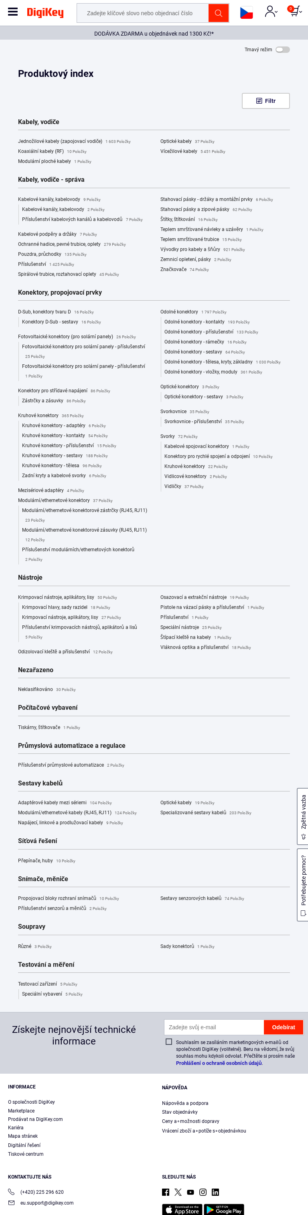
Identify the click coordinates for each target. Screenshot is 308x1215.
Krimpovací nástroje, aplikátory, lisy (67, 597)
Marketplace (21, 1111)
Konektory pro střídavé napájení (64, 391)
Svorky (179, 437)
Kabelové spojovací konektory (206, 447)
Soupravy (31, 926)
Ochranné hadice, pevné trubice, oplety (72, 244)
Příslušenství (46, 264)
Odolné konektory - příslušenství (211, 332)
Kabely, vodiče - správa (51, 179)
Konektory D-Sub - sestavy (61, 322)
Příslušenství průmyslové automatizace (71, 765)
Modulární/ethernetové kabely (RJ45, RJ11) (77, 813)
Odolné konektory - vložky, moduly (213, 372)
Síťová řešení (37, 841)
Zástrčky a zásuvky (54, 401)
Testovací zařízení (47, 984)
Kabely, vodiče (38, 122)
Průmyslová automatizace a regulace (72, 745)
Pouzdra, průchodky (52, 254)
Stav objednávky (180, 1112)
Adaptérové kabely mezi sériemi (65, 803)
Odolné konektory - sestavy (204, 352)
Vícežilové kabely (192, 152)
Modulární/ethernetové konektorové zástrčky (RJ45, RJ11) (84, 516)
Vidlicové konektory (195, 477)
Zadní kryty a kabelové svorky (64, 476)
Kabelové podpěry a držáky (57, 234)
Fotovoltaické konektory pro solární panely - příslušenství (83, 352)
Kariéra (16, 1128)
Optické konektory (189, 387)
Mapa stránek (23, 1136)
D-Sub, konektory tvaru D (56, 312)
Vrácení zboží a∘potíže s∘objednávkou (204, 1131)
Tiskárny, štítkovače (49, 728)
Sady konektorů (187, 947)
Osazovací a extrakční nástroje (204, 597)
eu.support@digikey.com (41, 1203)
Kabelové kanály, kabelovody (59, 200)
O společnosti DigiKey (31, 1102)
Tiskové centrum (26, 1154)
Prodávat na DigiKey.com (35, 1119)
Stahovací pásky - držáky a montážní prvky (216, 200)
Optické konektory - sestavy (203, 397)
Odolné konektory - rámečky (205, 342)
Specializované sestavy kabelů (205, 813)
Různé (35, 947)
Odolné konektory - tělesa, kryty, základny (222, 362)
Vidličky (184, 487)
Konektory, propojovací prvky (60, 292)
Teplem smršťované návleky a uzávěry (211, 230)
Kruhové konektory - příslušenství (69, 446)
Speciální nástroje (191, 628)
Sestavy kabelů (40, 783)
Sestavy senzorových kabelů (202, 899)
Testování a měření (46, 964)
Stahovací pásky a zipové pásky (206, 210)
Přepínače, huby (46, 861)
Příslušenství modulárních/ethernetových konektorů (78, 555)
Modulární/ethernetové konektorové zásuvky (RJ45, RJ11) (84, 536)
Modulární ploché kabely (54, 162)
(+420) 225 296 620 (36, 1193)
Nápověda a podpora (185, 1103)
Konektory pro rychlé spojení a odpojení (218, 457)
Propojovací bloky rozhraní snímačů (68, 899)
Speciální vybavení (52, 994)
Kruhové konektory (51, 416)
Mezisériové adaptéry (51, 491)
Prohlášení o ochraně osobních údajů (219, 1063)
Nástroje (30, 577)
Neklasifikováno (47, 690)
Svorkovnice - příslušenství (204, 422)
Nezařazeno (35, 670)
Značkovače (184, 270)
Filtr (270, 101)
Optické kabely (187, 142)
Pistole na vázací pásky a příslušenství (212, 608)
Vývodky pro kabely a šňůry (202, 250)
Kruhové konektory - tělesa (62, 466)
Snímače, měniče (43, 879)
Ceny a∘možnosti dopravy (190, 1121)
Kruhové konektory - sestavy (65, 456)
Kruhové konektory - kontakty (65, 436)
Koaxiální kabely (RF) (52, 152)
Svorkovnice (184, 412)
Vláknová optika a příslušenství (205, 648)
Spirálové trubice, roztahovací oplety (68, 274)
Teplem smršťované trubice (201, 240)
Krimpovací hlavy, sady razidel (66, 608)
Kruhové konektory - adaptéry (64, 426)
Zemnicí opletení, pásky (195, 260)
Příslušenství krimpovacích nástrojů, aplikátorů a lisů (79, 633)
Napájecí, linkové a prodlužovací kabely (70, 823)
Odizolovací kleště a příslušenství (65, 652)
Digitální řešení (24, 1145)
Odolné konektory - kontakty (207, 322)
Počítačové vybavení (47, 707)
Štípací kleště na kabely (195, 638)
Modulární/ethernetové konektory (65, 501)
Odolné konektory (193, 312)
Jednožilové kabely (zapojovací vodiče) (74, 142)
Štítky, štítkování (189, 220)
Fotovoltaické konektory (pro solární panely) (77, 337)
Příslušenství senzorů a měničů (62, 909)
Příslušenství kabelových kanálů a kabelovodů (82, 220)
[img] (45, 14)
